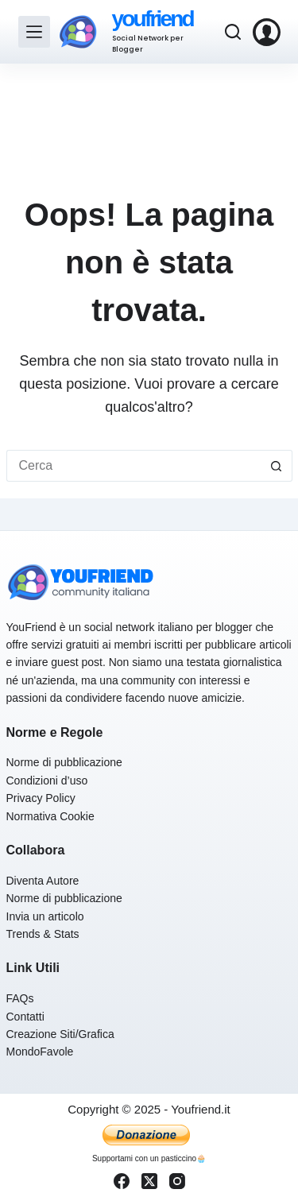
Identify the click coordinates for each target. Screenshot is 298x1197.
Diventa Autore (42, 880)
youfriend (152, 18)
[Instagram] (177, 1181)
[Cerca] (233, 32)
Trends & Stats (42, 934)
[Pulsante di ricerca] (276, 466)
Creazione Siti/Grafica (60, 1034)
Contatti (25, 1016)
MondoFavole (40, 1051)
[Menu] (34, 32)
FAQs (20, 998)
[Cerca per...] (133, 466)
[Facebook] (122, 1181)
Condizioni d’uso (47, 780)
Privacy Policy (40, 798)
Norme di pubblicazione (64, 762)
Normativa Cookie (50, 816)
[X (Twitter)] (149, 1181)
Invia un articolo (45, 916)
